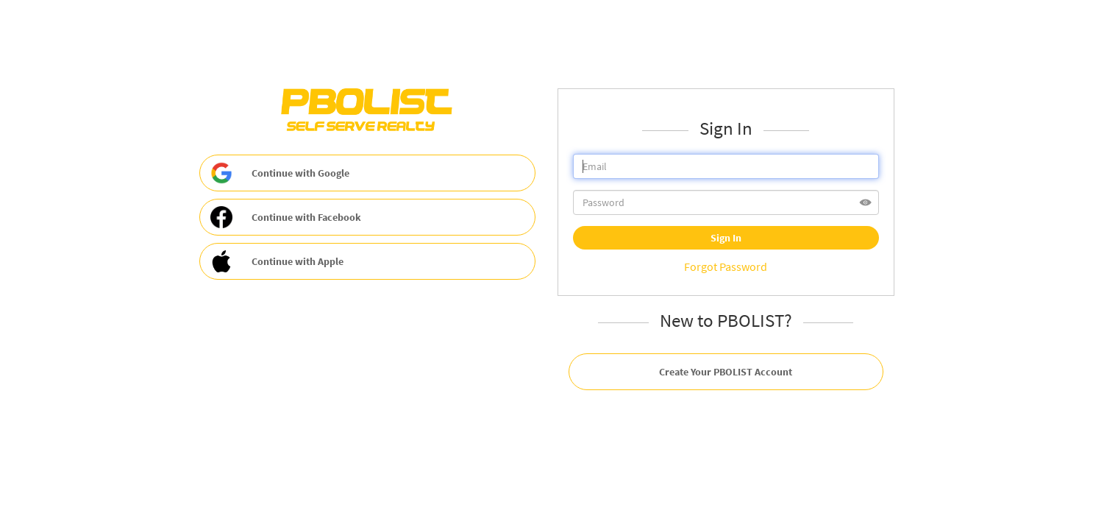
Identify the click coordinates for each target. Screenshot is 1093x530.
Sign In (726, 237)
